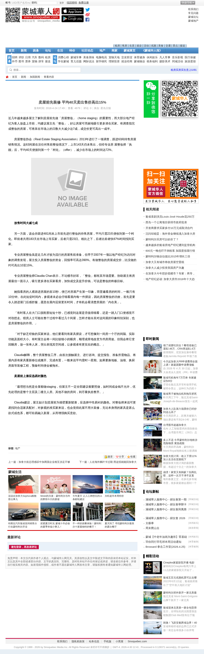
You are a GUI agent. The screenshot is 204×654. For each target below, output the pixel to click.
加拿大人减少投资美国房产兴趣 (165, 267)
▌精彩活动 (151, 556)
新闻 (24, 50)
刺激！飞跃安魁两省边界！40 (180, 622)
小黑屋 (119, 641)
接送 (182, 45)
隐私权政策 (78, 641)
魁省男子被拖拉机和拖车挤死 (180, 393)
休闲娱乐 (152, 57)
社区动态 (87, 50)
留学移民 (101, 61)
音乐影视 (177, 57)
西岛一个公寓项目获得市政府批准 (166, 222)
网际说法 (88, 61)
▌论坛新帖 (151, 491)
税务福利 (152, 61)
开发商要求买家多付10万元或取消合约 (169, 227)
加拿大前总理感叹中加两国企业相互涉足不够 (44, 461)
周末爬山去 (152, 528)
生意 (132, 45)
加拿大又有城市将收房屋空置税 (165, 262)
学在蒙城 (63, 61)
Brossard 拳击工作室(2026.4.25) (165, 546)
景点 (175, 45)
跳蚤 (36, 50)
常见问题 (193, 13)
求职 (21, 57)
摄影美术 (164, 61)
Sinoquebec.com (137, 641)
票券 (28, 61)
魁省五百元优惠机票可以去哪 (180, 577)
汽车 (34, 57)
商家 (114, 50)
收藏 (132, 456)
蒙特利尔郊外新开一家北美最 (180, 592)
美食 (160, 45)
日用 (28, 57)
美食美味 (88, 57)
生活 (60, 50)
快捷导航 (187, 2)
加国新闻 (35, 76)
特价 (72, 50)
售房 (124, 45)
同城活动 (177, 61)
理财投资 (114, 61)
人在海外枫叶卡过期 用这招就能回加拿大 (113, 461)
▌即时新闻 (151, 339)
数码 (41, 57)
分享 (121, 456)
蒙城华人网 (7, 77)
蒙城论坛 (193, 16)
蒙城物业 (139, 61)
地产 (102, 50)
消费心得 (63, 57)
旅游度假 (190, 61)
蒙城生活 (15, 472)
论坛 (48, 50)
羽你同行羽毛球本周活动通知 (163, 541)
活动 (146, 45)
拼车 (41, 61)
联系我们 (193, 9)
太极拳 (150, 523)
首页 (12, 50)
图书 (21, 61)
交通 (168, 45)
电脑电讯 (101, 57)
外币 (14, 61)
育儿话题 (76, 61)
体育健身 (139, 57)
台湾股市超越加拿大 (174, 424)
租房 (117, 45)
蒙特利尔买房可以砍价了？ (162, 239)
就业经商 (126, 61)
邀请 (110, 456)
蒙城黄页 (129, 50)
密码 (34, 2)
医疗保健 (190, 57)
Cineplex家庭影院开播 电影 (178, 562)
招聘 (14, 57)
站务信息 (94, 641)
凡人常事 (164, 57)
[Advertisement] (150, 26)
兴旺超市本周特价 (114, 496)
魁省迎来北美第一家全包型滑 (180, 607)
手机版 (107, 641)
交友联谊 (126, 57)
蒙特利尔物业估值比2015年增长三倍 (168, 256)
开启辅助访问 (197, 2)
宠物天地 (114, 57)
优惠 (153, 45)
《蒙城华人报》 (152, 50)
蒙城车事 (76, 57)
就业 (139, 45)
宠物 (34, 61)
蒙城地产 (193, 20)
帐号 (8, 2)
